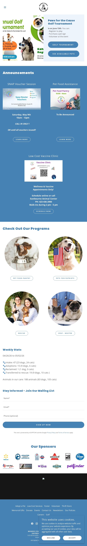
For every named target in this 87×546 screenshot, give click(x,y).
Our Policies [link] (70, 510)
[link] (43, 7)
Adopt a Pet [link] (20, 506)
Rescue (21, 333)
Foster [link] (47, 506)
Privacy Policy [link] (51, 433)
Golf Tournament (63, 45)
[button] (9, 7)
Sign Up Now (43, 425)
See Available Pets (64, 54)
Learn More (22, 139)
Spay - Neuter (65, 333)
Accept (72, 538)
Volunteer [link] (56, 506)
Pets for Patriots (65, 278)
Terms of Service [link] (63, 433)
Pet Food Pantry (21, 278)
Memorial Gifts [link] (18, 510)
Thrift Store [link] (67, 506)
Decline (51, 538)
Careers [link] (40, 514)
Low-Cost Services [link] (34, 506)
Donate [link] (29, 510)
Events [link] (37, 510)
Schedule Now (43, 211)
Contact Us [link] (46, 510)
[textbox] (43, 398)
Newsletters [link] (58, 510)
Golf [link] (48, 514)
